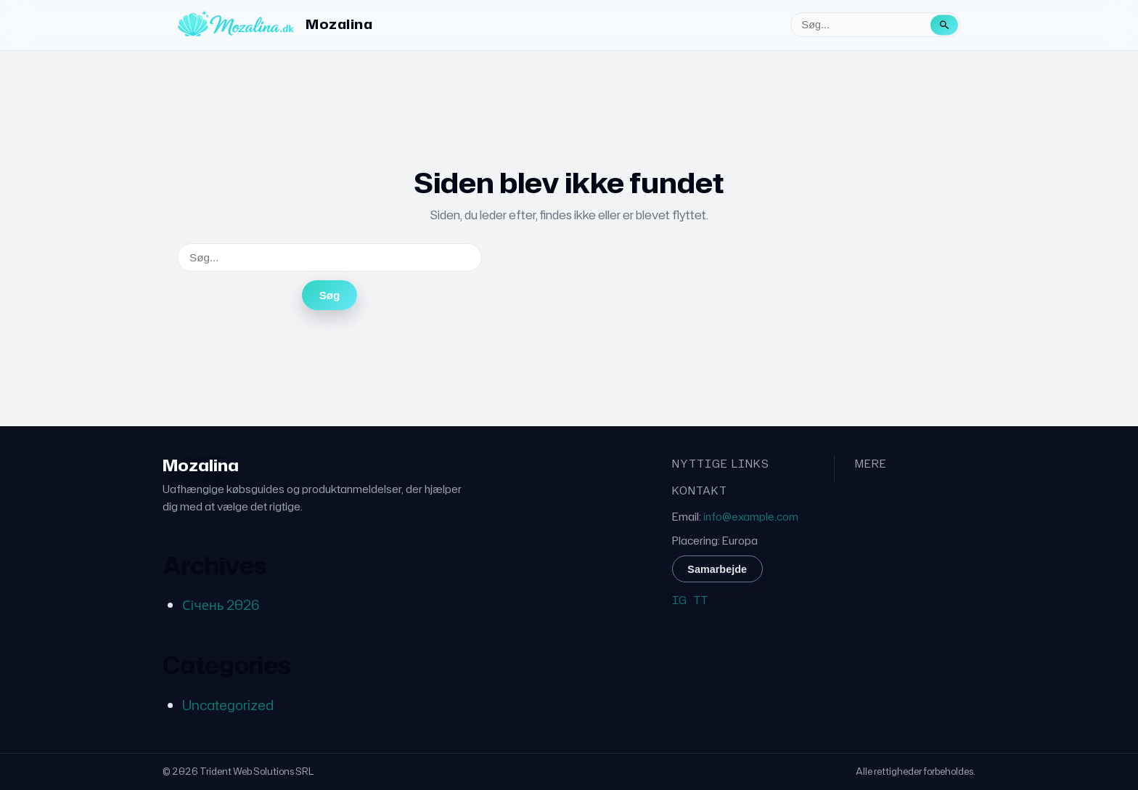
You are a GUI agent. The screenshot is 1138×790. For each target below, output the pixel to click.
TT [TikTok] (700, 600)
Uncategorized (228, 705)
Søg (329, 295)
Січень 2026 (220, 604)
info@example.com (750, 516)
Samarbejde (717, 569)
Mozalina (339, 24)
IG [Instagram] (679, 600)
